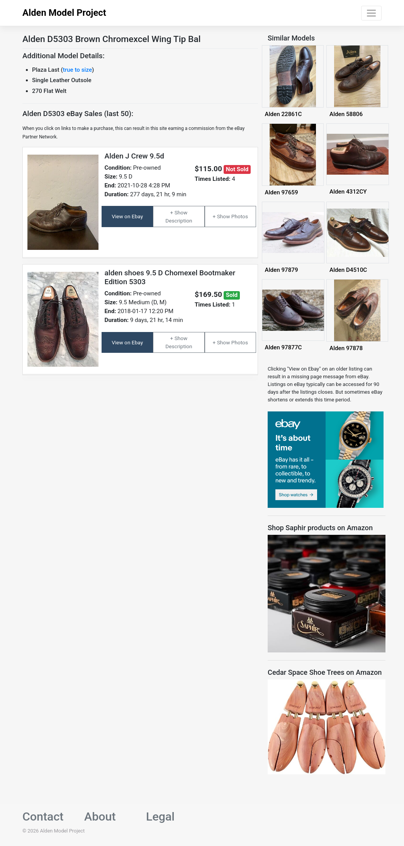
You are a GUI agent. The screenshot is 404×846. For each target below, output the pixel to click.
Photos (239, 216)
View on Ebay (127, 216)
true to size (77, 69)
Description (178, 220)
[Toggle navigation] (371, 13)
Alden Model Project (64, 12)
